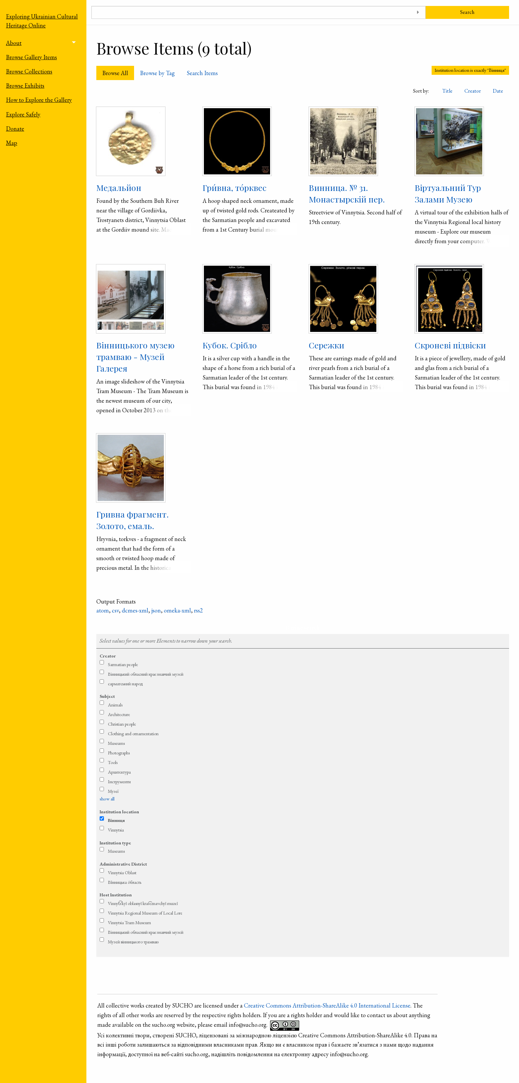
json (156, 610)
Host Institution (116, 895)
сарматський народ (125, 684)
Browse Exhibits (25, 85)
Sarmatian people (123, 664)
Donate (15, 128)
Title (447, 90)
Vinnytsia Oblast (122, 873)
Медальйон (118, 187)
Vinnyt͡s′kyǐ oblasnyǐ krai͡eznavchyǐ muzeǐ (143, 903)
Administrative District (123, 864)
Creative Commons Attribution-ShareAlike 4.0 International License (327, 1005)
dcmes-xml (135, 610)
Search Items (202, 73)
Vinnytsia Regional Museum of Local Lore (145, 913)
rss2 (198, 610)
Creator (472, 90)
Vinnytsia (116, 830)
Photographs (119, 753)
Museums (116, 743)
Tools (113, 762)
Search (467, 12)
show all (107, 798)
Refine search (303, 627)
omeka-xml (177, 610)
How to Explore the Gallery (39, 100)
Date (498, 90)
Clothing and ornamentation (133, 734)
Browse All (115, 73)
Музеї (113, 791)
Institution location (119, 812)
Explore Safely (23, 114)
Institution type (115, 843)
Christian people (122, 724)
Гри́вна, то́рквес (234, 187)
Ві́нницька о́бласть (124, 882)
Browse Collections (29, 71)
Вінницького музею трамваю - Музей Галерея (135, 356)
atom (102, 610)
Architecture (119, 714)
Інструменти (119, 782)
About (14, 43)
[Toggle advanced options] (418, 12)
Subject (107, 696)
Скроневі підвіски (450, 344)
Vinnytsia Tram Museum (129, 922)
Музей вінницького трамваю (133, 942)
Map (11, 143)
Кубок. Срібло (230, 344)
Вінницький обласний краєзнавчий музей (145, 674)
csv (115, 610)
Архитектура (119, 772)
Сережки (326, 344)
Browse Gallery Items (31, 57)
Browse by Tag (157, 73)
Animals (115, 705)
